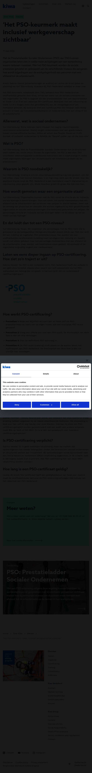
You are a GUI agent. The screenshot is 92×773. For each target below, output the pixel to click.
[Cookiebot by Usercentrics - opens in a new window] (78, 367)
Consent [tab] (16, 374)
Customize (46, 405)
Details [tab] (46, 374)
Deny (17, 405)
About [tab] (76, 374)
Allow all (75, 405)
